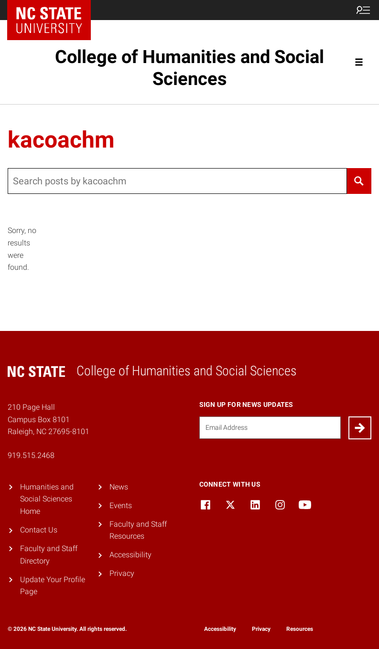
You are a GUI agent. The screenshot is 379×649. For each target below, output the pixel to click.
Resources (299, 629)
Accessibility (130, 554)
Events (120, 505)
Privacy (121, 573)
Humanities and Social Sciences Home (47, 499)
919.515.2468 (31, 455)
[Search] (359, 181)
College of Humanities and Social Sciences (189, 67)
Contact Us (38, 529)
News (118, 486)
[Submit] (359, 427)
